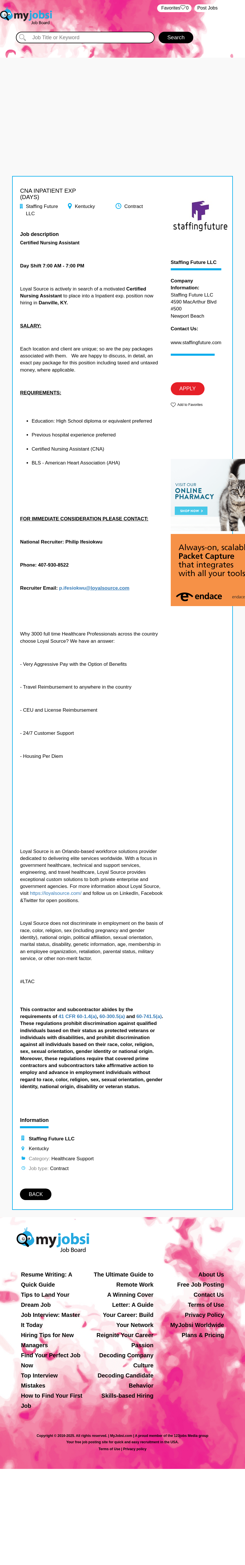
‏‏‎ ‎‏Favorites (174, 8)
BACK (36, 1194)
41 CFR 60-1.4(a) (78, 1016)
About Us (211, 1274)
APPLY (187, 388)
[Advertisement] (122, 98)
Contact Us (209, 1295)
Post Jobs (207, 7)
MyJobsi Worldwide (197, 1325)
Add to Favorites (190, 405)
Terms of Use (206, 1305)
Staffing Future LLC (194, 262)
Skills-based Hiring (127, 1395)
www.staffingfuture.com (196, 342)
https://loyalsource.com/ (55, 893)
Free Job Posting (200, 1284)
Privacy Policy (204, 1315)
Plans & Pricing (203, 1335)
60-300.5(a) (112, 1016)
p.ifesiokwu (72, 588)
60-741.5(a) (149, 1016)
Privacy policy (134, 1449)
